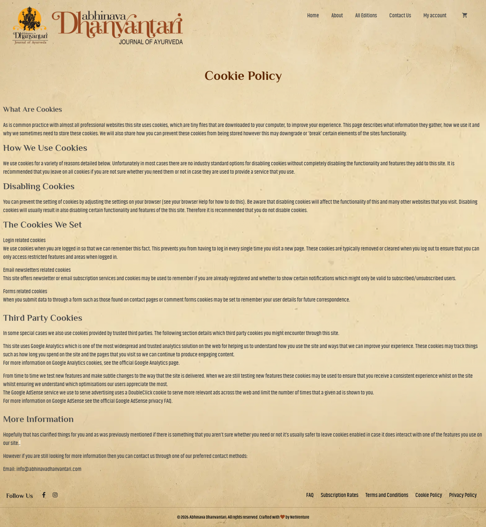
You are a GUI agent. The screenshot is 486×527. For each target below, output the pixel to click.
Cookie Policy (428, 495)
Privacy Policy (463, 495)
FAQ (310, 495)
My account (434, 15)
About (337, 15)
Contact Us (400, 15)
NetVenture (299, 517)
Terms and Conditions (386, 495)
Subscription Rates (339, 495)
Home (313, 15)
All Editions (366, 15)
